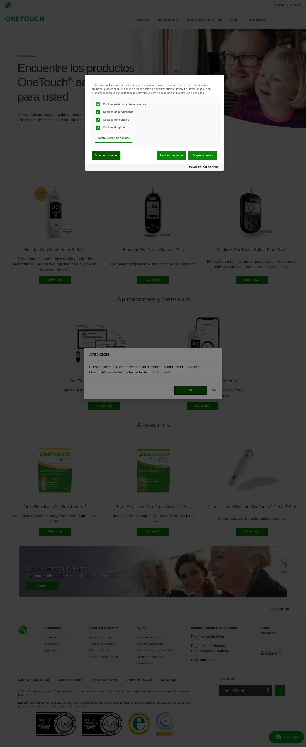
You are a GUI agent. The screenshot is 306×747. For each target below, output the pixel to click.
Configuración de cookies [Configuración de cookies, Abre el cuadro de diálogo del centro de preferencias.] (113, 138)
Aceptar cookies (203, 155)
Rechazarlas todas (171, 155)
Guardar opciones (106, 155)
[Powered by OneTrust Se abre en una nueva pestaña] (205, 168)
